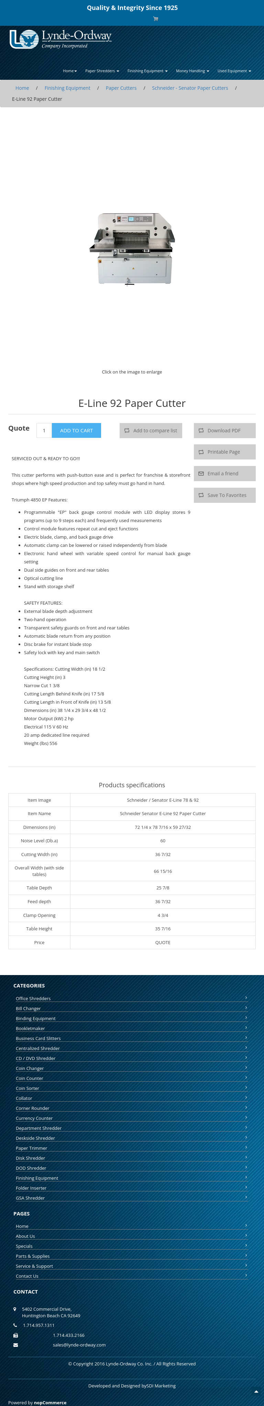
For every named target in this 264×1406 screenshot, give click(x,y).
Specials (132, 1246)
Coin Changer (132, 1068)
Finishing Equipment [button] (148, 70)
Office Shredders (132, 998)
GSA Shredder (132, 1198)
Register (120, 19)
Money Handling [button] (192, 70)
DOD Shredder (132, 1168)
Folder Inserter (132, 1188)
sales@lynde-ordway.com (79, 1345)
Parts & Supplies (132, 1256)
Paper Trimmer (132, 1148)
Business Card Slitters (132, 1038)
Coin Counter (132, 1078)
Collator (132, 1098)
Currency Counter (132, 1118)
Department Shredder (132, 1128)
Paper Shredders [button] (102, 70)
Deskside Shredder (132, 1138)
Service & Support (132, 1266)
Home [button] (70, 70)
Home (132, 1226)
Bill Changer (132, 1008)
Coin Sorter (132, 1088)
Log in (137, 19)
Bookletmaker (132, 1028)
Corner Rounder (132, 1108)
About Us (132, 1236)
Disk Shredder (132, 1158)
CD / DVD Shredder (132, 1058)
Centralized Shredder (132, 1048)
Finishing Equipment (132, 1178)
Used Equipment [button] (234, 70)
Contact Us (132, 1276)
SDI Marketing (161, 1386)
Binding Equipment (132, 1018)
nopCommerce (50, 1402)
